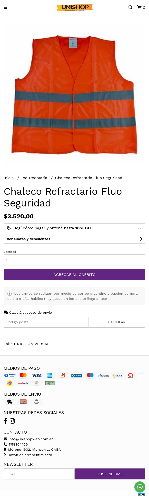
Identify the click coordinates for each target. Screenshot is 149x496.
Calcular (116, 322)
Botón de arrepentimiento (28, 455)
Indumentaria (35, 177)
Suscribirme (110, 474)
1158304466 (16, 444)
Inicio (9, 177)
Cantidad (10, 251)
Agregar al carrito (74, 274)
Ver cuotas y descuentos (28, 239)
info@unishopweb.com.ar (28, 439)
